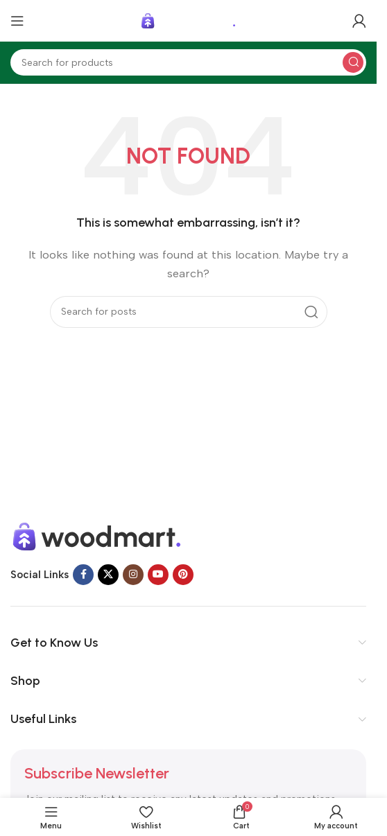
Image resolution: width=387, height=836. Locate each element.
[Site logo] (188, 20)
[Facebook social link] (83, 574)
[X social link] (108, 574)
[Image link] (97, 536)
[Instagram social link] (133, 574)
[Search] (188, 62)
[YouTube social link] (158, 574)
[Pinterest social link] (183, 574)
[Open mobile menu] (17, 21)
